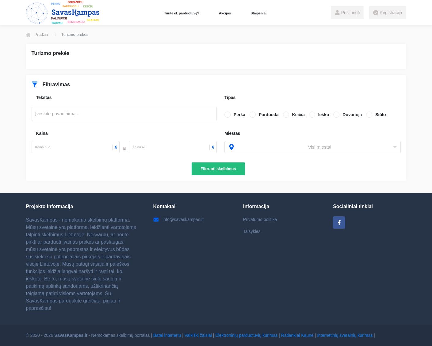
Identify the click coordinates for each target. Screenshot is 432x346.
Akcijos (225, 13)
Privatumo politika (260, 219)
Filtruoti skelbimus (218, 168)
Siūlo (380, 114)
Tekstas (44, 97)
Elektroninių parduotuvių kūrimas (246, 335)
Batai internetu (167, 335)
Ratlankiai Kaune (297, 335)
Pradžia (37, 34)
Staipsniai (258, 13)
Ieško (323, 114)
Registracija (387, 13)
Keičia (298, 114)
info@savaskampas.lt (178, 219)
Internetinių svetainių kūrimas (345, 335)
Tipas (229, 97)
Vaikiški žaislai (198, 335)
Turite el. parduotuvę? (181, 13)
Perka (239, 114)
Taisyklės (252, 231)
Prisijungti (347, 13)
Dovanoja (352, 114)
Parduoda (269, 114)
